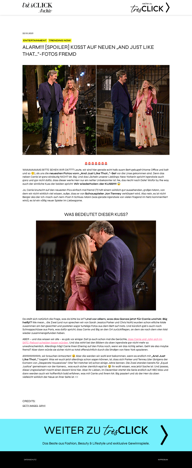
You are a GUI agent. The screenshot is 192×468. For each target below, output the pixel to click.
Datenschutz (30, 460)
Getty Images (30, 406)
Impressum (163, 460)
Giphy (42, 406)
